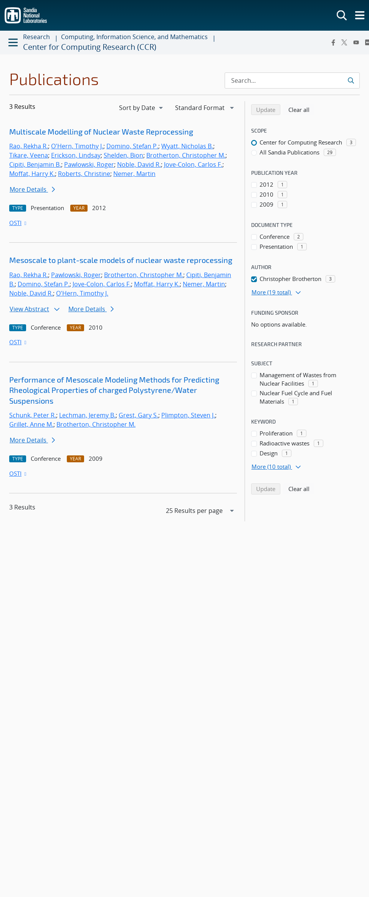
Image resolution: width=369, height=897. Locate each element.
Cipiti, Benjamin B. (35, 164)
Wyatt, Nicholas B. (187, 146)
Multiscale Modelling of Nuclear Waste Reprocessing (101, 131)
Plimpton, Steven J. (188, 415)
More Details (32, 189)
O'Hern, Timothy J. (77, 146)
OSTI (18, 223)
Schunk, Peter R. (32, 415)
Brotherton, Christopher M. (185, 155)
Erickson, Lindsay (76, 155)
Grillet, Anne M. (31, 424)
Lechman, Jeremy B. (87, 415)
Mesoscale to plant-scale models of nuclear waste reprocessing (120, 259)
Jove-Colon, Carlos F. (193, 164)
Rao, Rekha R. (28, 146)
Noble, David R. (139, 164)
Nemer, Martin (134, 173)
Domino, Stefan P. (132, 146)
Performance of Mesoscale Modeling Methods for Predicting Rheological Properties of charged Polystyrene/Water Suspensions (114, 390)
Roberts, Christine (84, 173)
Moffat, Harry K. (32, 173)
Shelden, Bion (123, 155)
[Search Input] (292, 80)
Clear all (301, 109)
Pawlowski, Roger (89, 164)
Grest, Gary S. (138, 415)
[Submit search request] (351, 80)
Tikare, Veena (28, 155)
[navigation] (141, 107)
